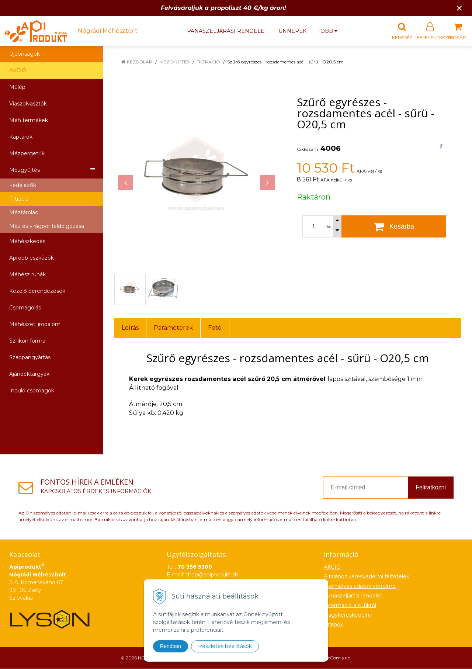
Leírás (130, 328)
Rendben (170, 646)
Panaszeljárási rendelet (227, 31)
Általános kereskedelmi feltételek (366, 576)
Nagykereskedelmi (348, 615)
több (327, 31)
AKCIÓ (17, 70)
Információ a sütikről (350, 605)
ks (329, 226)
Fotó (215, 328)
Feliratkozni (431, 488)
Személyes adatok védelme (360, 586)
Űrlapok (333, 624)
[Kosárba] (393, 227)
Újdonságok (24, 54)
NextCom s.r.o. (335, 658)
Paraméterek (173, 328)
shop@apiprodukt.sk (211, 575)
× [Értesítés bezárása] (459, 8)
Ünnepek (292, 31)
